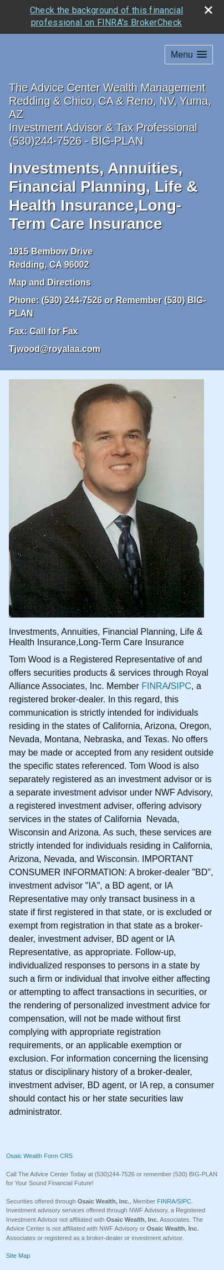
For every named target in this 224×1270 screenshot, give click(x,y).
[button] (189, 53)
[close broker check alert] (208, 8)
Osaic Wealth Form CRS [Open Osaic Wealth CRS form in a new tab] (39, 1154)
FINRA (154, 685)
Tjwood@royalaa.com (54, 347)
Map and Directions (50, 280)
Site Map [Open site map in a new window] (18, 1254)
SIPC (181, 685)
